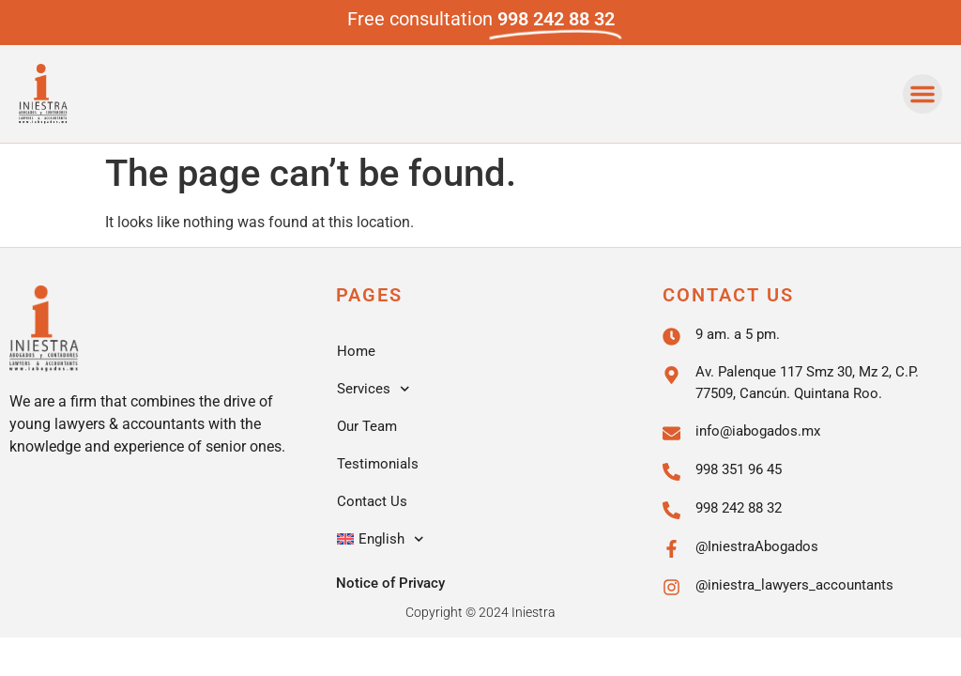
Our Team (367, 426)
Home (356, 351)
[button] (922, 94)
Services (373, 389)
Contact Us (372, 501)
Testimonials (378, 463)
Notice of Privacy (390, 583)
